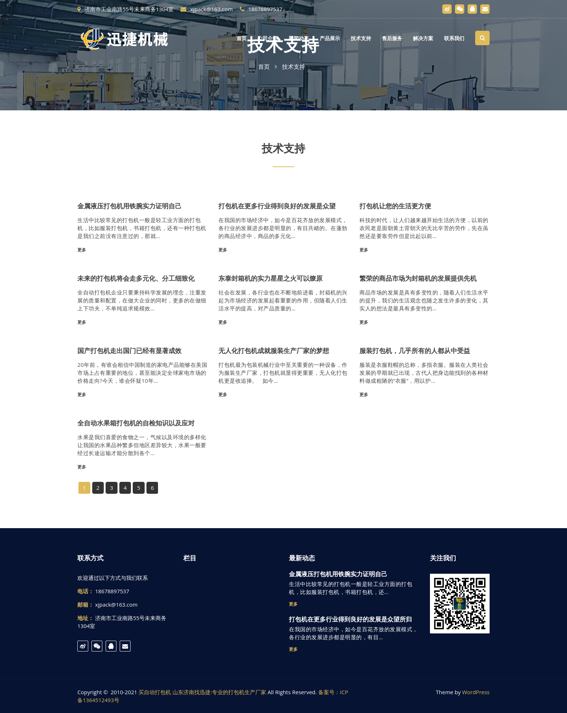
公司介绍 (267, 38)
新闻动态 (299, 38)
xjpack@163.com (206, 9)
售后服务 (392, 38)
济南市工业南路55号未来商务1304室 (125, 9)
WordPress (476, 692)
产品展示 (330, 38)
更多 (81, 250)
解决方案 (423, 38)
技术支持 (361, 38)
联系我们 (454, 38)
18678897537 (261, 9)
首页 (241, 38)
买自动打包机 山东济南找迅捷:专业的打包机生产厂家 (202, 692)
